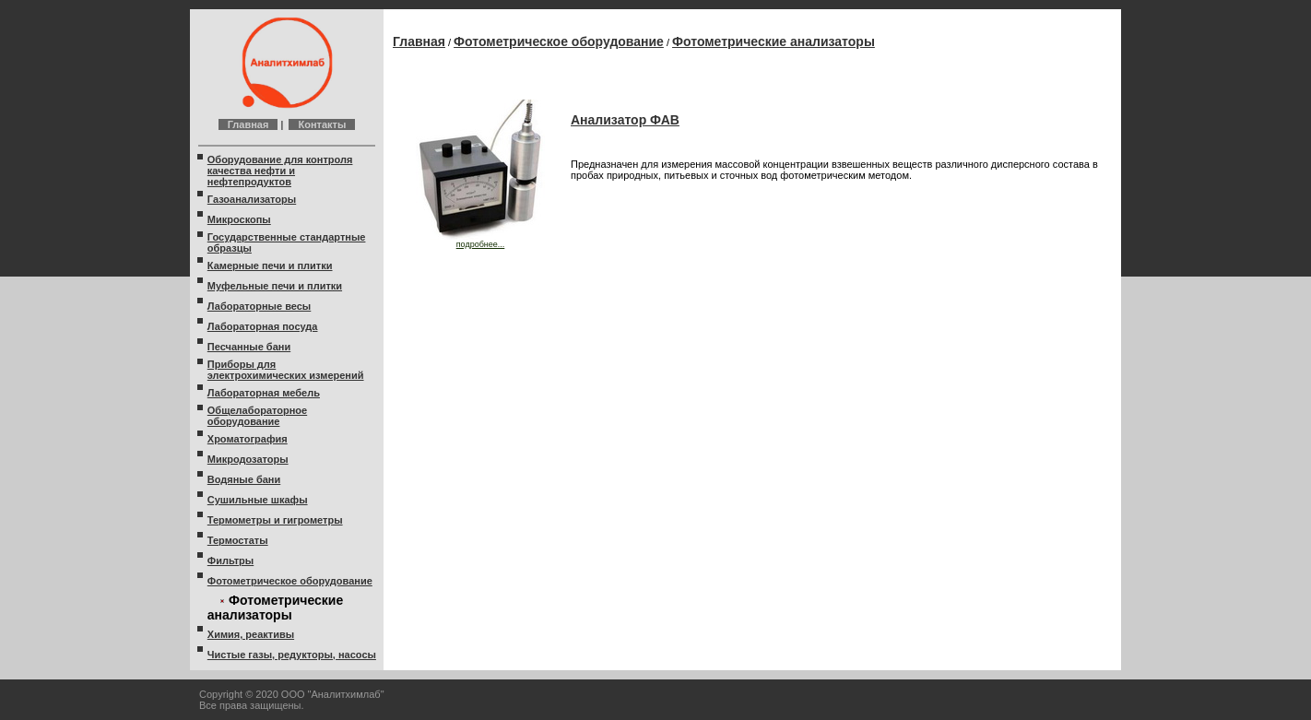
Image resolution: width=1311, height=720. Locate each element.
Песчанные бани (248, 346)
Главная (248, 124)
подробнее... (480, 240)
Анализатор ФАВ (625, 119)
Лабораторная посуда (262, 326)
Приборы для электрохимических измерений (285, 370)
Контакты (322, 124)
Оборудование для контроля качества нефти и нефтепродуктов (280, 170)
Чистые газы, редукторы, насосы (291, 654)
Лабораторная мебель (263, 392)
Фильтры (230, 560)
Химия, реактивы (250, 634)
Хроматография (247, 438)
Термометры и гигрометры (275, 519)
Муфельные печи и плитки (274, 285)
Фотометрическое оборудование (289, 580)
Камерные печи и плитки (270, 265)
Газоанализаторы (251, 199)
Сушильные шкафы (257, 499)
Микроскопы (239, 219)
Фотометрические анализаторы (773, 41)
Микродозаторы (248, 459)
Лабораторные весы (259, 306)
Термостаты (237, 540)
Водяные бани (243, 479)
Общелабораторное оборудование (257, 416)
